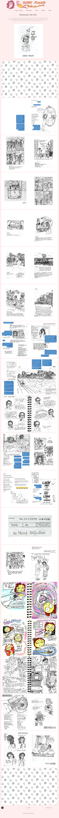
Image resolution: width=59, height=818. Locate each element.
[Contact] (28, 808)
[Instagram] (2, 808)
